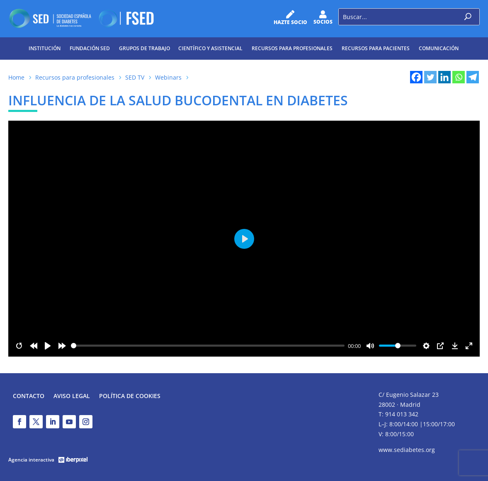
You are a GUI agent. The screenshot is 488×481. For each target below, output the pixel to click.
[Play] (47, 345)
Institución (45, 48)
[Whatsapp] (458, 77)
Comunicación (439, 48)
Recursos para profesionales (292, 48)
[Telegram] (472, 77)
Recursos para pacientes (376, 48)
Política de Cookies (129, 396)
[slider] (208, 346)
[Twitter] (430, 77)
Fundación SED (90, 48)
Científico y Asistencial (210, 48)
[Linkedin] (444, 77)
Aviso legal (71, 396)
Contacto (28, 396)
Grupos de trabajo (144, 48)
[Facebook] (416, 77)
